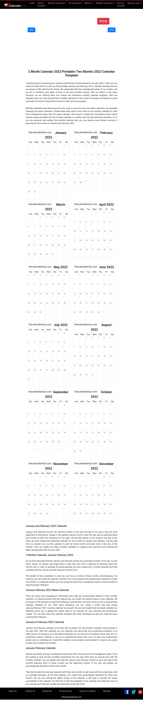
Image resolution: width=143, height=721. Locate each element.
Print (103, 21)
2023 (111, 30)
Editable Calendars (104, 3)
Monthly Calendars (56, 3)
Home (32, 3)
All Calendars (75, 3)
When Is (88, 3)
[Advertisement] (71, 51)
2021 (31, 30)
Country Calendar (121, 4)
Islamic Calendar (41, 4)
